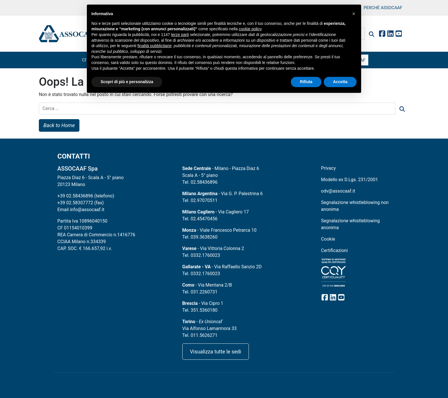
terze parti (180, 34)
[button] (353, 13)
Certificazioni (334, 250)
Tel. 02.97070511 (199, 200)
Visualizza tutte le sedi (215, 352)
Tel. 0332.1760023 (201, 255)
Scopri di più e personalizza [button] (127, 81)
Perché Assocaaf (383, 7)
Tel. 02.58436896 (199, 182)
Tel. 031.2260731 (199, 292)
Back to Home (59, 125)
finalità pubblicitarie (154, 45)
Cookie (328, 239)
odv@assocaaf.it (338, 191)
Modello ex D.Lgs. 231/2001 (349, 179)
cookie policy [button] (250, 29)
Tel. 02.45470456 (199, 218)
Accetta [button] (340, 81)
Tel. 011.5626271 (199, 335)
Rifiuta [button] (306, 81)
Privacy (328, 168)
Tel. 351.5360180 (199, 310)
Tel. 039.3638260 (199, 237)
